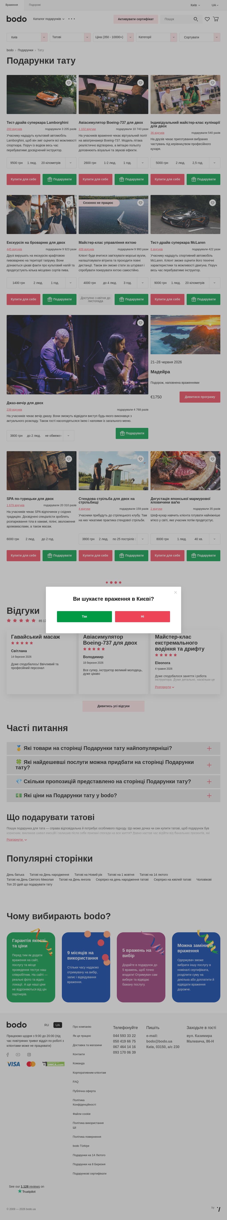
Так (84, 616)
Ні (142, 616)
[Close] (175, 592)
